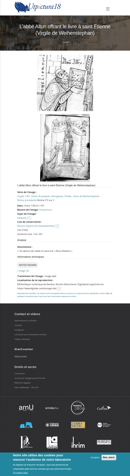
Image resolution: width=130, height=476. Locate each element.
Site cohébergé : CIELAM (26, 387)
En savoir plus (20, 472)
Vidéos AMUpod (22, 339)
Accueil (66, 42)
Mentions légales (22, 383)
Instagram (19, 330)
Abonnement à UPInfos (25, 320)
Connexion (19, 373)
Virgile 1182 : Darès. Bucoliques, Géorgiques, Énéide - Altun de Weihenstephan (58, 196)
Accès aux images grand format (29, 378)
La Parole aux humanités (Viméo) (30, 334)
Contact (18, 325)
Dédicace (22, 217)
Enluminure (46, 209)
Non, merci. (109, 457)
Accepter (95, 457)
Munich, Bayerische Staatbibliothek (35, 225)
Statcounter (20, 356)
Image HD (23, 270)
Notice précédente (27, 200)
